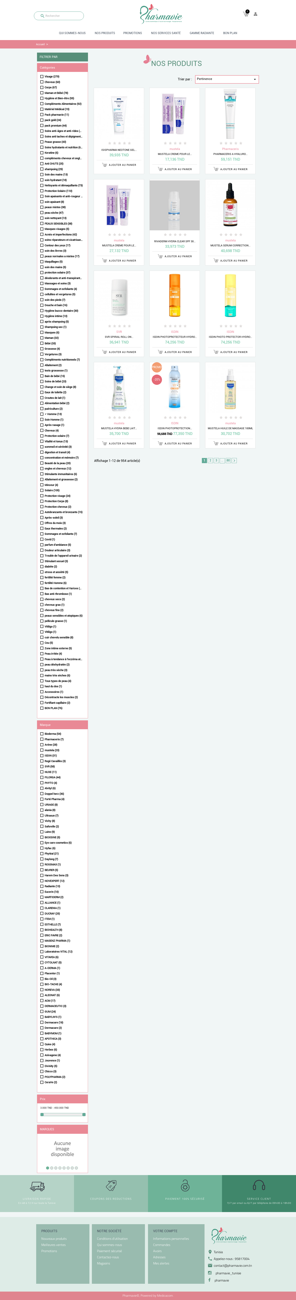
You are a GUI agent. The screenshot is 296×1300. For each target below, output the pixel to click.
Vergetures (53, 354)
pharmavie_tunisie (228, 1273)
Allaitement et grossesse (61, 479)
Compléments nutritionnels (62, 359)
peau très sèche (56, 670)
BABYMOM (53, 1033)
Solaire (52, 490)
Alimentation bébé (57, 403)
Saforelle (52, 826)
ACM (50, 1000)
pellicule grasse (56, 621)
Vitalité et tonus (56, 441)
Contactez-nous (108, 1257)
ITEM (49, 918)
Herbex (51, 1049)
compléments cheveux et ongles (64, 158)
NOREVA (52, 989)
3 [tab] (55, 1168)
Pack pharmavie (57, 114)
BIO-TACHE (53, 984)
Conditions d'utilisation (112, 1238)
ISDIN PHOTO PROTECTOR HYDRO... (230, 336)
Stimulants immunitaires (61, 474)
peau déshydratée (57, 664)
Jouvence (52, 1060)
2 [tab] (51, 1168)
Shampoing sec (55, 327)
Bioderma (53, 733)
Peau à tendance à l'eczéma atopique (64, 659)
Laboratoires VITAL (58, 951)
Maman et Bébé (56, 93)
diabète (51, 566)
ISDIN (51, 755)
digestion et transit (57, 452)
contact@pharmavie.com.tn (233, 1265)
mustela (52, 750)
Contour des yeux (57, 245)
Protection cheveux (58, 506)
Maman (52, 337)
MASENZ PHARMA (57, 940)
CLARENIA (52, 908)
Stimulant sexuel (56, 561)
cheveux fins (54, 610)
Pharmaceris (54, 739)
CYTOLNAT (53, 962)
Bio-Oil (50, 978)
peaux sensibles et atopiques (63, 615)
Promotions (132, 33)
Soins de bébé (55, 381)
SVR (50, 766)
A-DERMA (52, 968)
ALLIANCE (52, 902)
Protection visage (57, 495)
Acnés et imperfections (61, 234)
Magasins (103, 1263)
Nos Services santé (166, 33)
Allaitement (53, 365)
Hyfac (50, 848)
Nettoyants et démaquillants (64, 185)
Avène (51, 744)
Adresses (159, 1257)
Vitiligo (50, 626)
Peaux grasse (55, 141)
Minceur (51, 485)
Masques (52, 332)
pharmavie (222, 1280)
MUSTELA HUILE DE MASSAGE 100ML (230, 428)
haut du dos (53, 686)
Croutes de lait (55, 397)
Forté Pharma (54, 799)
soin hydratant (56, 180)
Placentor (52, 973)
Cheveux (52, 82)
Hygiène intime (56, 316)
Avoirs (157, 1250)
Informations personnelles (171, 1238)
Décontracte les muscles (61, 697)
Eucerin (52, 891)
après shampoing (57, 321)
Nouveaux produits (54, 1238)
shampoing (54, 169)
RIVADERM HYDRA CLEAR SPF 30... (174, 241)
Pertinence (227, 79)
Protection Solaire (58, 191)
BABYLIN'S (53, 1017)
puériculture (53, 408)
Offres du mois (55, 523)
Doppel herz (54, 793)
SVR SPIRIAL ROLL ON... (119, 336)
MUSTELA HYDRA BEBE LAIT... (119, 428)
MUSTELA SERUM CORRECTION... (230, 245)
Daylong (51, 859)
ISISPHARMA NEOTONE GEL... (119, 149)
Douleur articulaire (57, 550)
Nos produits (105, 33)
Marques (47, 1129)
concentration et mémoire (62, 457)
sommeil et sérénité (58, 446)
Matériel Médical (57, 109)
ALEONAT (52, 995)
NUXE (51, 772)
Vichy (50, 820)
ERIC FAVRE (53, 935)
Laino (50, 831)
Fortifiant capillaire (57, 702)
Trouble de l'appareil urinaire (63, 555)
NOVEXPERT (54, 880)
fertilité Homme (55, 583)
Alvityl (50, 788)
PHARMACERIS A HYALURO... (230, 154)
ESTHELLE (53, 924)
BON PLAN (230, 33)
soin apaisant (54, 201)
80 (228, 460)
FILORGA (52, 777)
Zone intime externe (58, 648)
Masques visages (57, 229)
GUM (50, 1011)
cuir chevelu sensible (59, 637)
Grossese (52, 348)
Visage (52, 76)
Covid (50, 539)
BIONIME (52, 946)
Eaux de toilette (55, 392)
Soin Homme (54, 419)
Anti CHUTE (54, 163)
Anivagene (53, 1055)
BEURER (51, 870)
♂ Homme (53, 414)
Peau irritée (53, 653)
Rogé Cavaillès (55, 761)
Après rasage (54, 425)
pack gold (53, 120)
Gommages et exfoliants (61, 289)
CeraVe (51, 1082)
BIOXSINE (52, 837)
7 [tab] (72, 1168)
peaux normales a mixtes (62, 256)
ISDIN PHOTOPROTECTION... (175, 428)
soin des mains (55, 267)
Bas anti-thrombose (58, 593)
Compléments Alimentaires (63, 103)
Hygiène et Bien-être (59, 98)
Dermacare (54, 1022)
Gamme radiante (202, 33)
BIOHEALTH (53, 929)
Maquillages (53, 261)
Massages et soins (58, 283)
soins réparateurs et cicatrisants (64, 239)
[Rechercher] (59, 16)
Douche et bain (56, 305)
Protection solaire (57, 435)
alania (50, 810)
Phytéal (52, 853)
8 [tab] (76, 1168)
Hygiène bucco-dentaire (61, 310)
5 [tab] (64, 1168)
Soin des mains (56, 174)
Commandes (161, 1244)
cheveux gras (54, 604)
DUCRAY (52, 913)
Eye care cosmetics (58, 842)
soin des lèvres (55, 250)
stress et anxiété (56, 572)
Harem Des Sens (56, 875)
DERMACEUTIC (55, 1006)
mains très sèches (57, 675)
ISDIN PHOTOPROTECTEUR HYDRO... (175, 336)
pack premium (56, 125)
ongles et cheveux (58, 468)
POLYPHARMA (55, 1077)
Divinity (51, 1066)
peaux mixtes (55, 207)
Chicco (50, 1071)
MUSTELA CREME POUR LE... (175, 154)
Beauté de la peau (58, 463)
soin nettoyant (55, 218)
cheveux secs (55, 599)
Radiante (52, 886)
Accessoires (54, 691)
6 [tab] (68, 1168)
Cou (49, 642)
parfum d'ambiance (58, 544)
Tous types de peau (58, 681)
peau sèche (54, 212)
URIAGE (51, 804)
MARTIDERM (54, 897)
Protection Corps (56, 501)
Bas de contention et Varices (64, 588)
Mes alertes (161, 1263)
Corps (51, 87)
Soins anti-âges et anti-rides (64, 131)
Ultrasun (51, 815)
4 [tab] (59, 1168)
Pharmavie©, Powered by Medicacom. (148, 1296)
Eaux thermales (56, 528)
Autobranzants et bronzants (63, 512)
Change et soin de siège (60, 387)
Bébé (50, 343)
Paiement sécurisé (109, 1250)
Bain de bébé (55, 376)
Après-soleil (54, 517)
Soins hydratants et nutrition (64, 147)
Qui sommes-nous (72, 33)
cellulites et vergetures (60, 294)
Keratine (51, 152)
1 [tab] (47, 1168)
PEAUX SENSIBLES (58, 223)
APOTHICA (53, 1038)
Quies (50, 1044)
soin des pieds (55, 299)
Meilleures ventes (53, 1244)
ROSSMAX (53, 864)
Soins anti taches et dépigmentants (64, 136)
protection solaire (57, 272)
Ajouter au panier (119, 165)
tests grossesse (56, 370)
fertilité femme (55, 577)
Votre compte (165, 1231)
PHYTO (51, 782)
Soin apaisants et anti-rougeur (64, 196)
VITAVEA (51, 957)
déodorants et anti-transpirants (64, 278)
